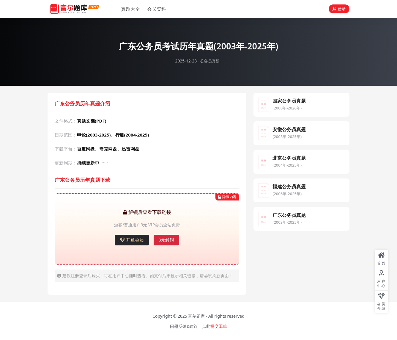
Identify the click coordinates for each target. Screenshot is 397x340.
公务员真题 (209, 61)
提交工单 (218, 326)
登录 (339, 9)
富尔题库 (196, 316)
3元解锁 (166, 239)
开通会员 (132, 239)
